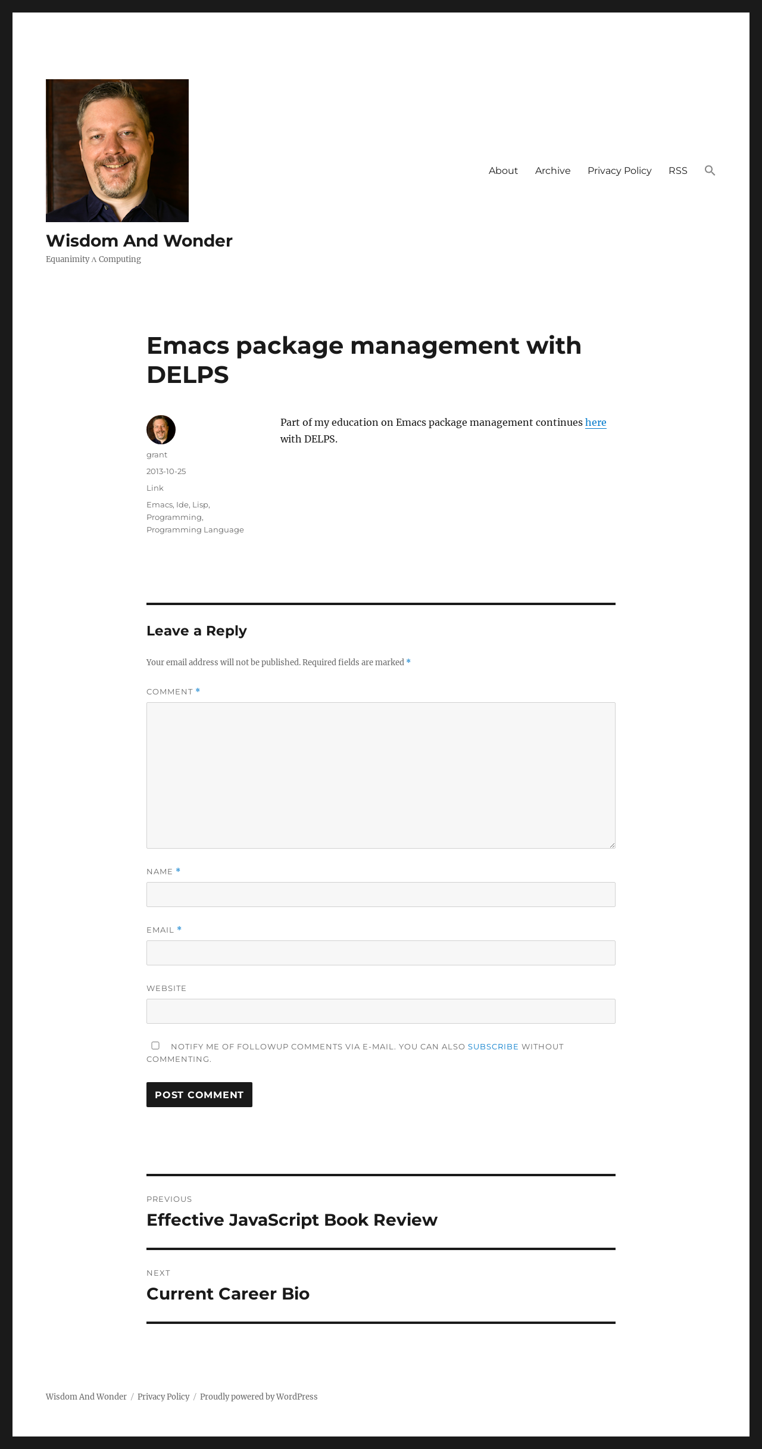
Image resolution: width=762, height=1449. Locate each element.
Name (163, 872)
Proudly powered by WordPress (259, 1397)
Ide (182, 504)
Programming (174, 517)
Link (155, 488)
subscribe (493, 1046)
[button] (710, 171)
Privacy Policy (620, 170)
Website (166, 988)
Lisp (200, 504)
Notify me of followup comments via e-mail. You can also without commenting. (355, 1053)
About (504, 170)
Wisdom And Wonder (139, 240)
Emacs (159, 504)
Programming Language (195, 529)
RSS (678, 170)
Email (164, 930)
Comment (173, 692)
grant (156, 454)
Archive (553, 170)
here (596, 422)
